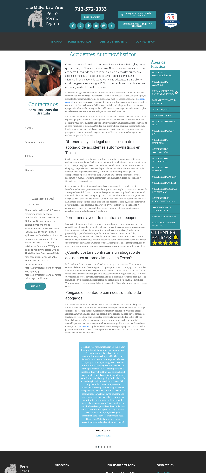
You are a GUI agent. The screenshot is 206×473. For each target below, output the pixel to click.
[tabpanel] (103, 392)
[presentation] (96, 447)
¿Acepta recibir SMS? (43, 198)
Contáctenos (83, 326)
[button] (165, 92)
